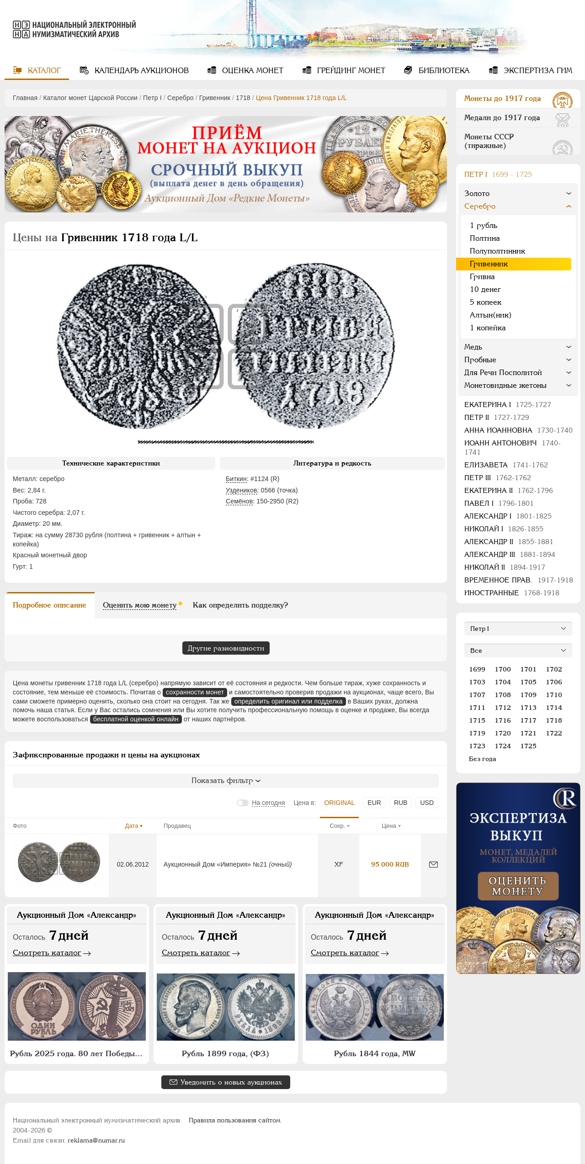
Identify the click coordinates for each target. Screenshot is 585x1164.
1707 (477, 694)
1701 (528, 669)
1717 (528, 720)
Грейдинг (350, 70)
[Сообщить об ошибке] (433, 864)
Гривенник (214, 97)
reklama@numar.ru (96, 1140)
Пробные (480, 359)
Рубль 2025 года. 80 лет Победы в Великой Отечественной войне (78, 1053)
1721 (528, 733)
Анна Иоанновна (518, 430)
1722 (554, 733)
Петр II (496, 417)
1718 (243, 97)
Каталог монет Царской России (90, 97)
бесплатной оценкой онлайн (136, 719)
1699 (477, 669)
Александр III (509, 554)
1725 (528, 746)
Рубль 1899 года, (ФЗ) (225, 1053)
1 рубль (483, 225)
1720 (503, 733)
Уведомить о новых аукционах (231, 1082)
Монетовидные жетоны (505, 385)
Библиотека (443, 70)
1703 (477, 682)
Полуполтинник (497, 251)
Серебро (180, 97)
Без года (482, 758)
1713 (528, 707)
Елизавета (506, 465)
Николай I (503, 529)
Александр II (508, 541)
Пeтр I (152, 97)
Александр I (508, 516)
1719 (477, 733)
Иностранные (511, 593)
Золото (476, 193)
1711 (477, 707)
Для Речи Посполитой (503, 372)
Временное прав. (518, 580)
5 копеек (485, 302)
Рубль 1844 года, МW (374, 1053)
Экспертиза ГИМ (536, 70)
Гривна (482, 276)
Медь (473, 347)
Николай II (504, 567)
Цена (389, 825)
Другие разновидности (226, 648)
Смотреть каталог (47, 952)
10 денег (485, 289)
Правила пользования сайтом (235, 1120)
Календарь (140, 70)
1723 (477, 746)
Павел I (499, 503)
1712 (503, 707)
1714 (554, 707)
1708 (503, 694)
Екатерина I (507, 404)
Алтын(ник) (491, 315)
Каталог (43, 70)
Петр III (497, 477)
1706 (554, 682)
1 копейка (488, 327)
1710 (554, 694)
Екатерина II (508, 490)
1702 (554, 669)
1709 (528, 694)
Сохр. (338, 825)
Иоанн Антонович (512, 447)
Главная (25, 97)
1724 (503, 746)
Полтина (485, 238)
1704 (503, 682)
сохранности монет (195, 692)
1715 (477, 720)
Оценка (251, 70)
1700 (503, 669)
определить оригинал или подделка (288, 701)
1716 (503, 720)
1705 (528, 682)
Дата (131, 825)
